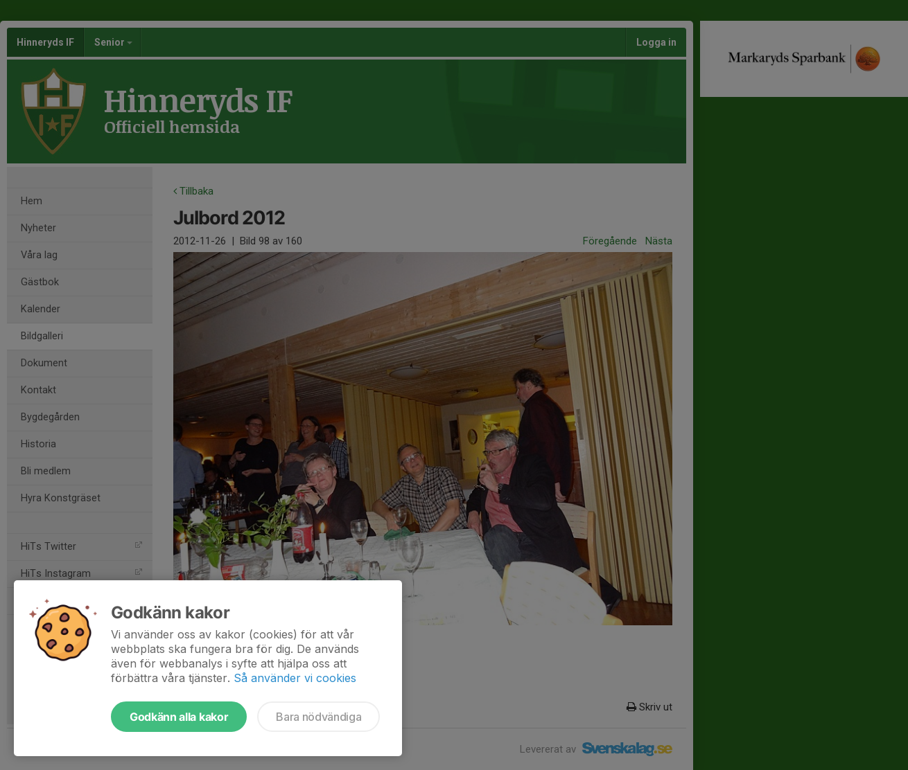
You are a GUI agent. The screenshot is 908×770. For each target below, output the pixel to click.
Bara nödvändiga (318, 717)
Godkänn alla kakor (179, 717)
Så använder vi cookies (295, 678)
